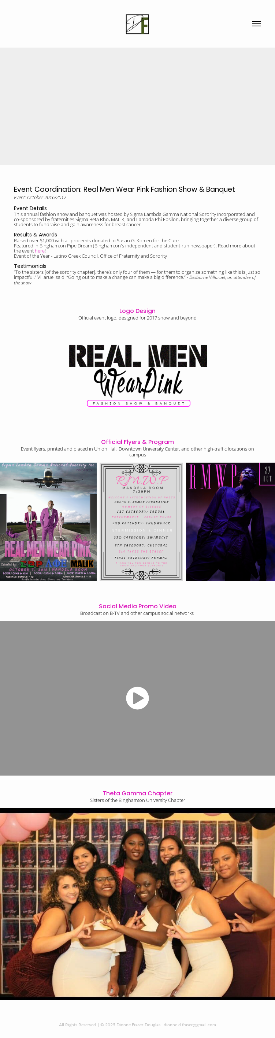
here (40, 250)
